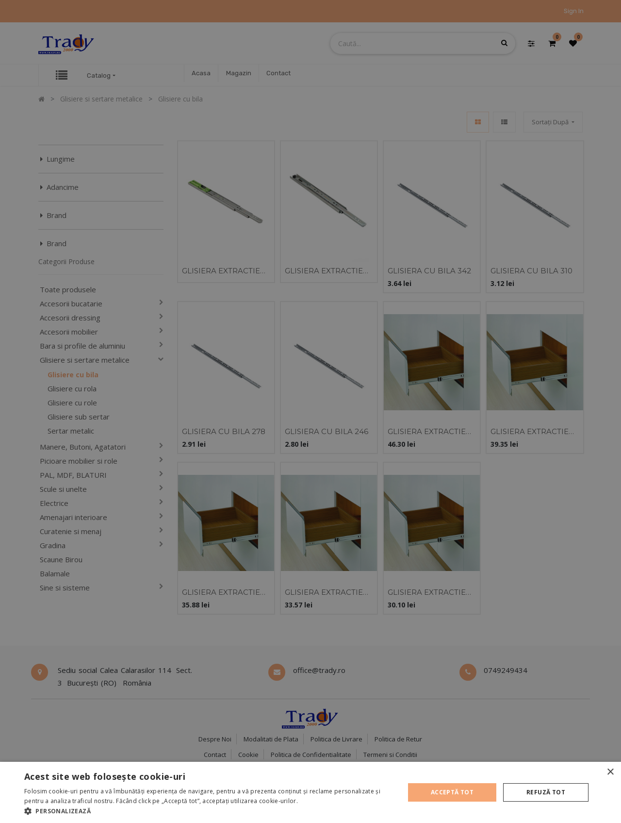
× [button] (610, 772)
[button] (208, 811)
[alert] (310, 411)
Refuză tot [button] (545, 792)
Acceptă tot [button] (452, 792)
